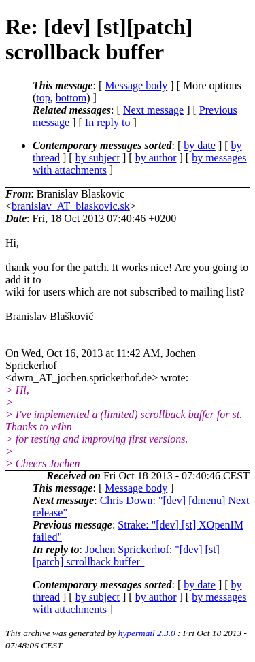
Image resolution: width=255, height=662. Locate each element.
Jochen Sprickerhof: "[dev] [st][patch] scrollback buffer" (126, 555)
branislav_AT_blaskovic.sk (71, 206)
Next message (153, 110)
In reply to (108, 122)
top (43, 98)
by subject (97, 157)
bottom (71, 98)
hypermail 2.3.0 (146, 633)
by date (200, 145)
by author (156, 157)
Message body (136, 85)
